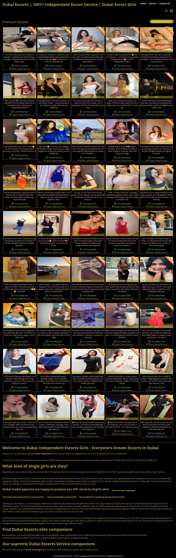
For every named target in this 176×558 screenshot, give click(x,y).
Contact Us (164, 3)
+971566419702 (89, 203)
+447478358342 (21, 155)
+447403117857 (158, 66)
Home (143, 3)
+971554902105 (158, 203)
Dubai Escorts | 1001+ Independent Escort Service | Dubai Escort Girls (69, 4)
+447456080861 (158, 112)
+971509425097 (124, 295)
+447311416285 (21, 66)
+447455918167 (55, 66)
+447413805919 (89, 66)
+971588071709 (158, 341)
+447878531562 (21, 112)
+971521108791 (21, 203)
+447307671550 (124, 66)
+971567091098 (124, 203)
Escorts (152, 3)
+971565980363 (55, 203)
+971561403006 (21, 249)
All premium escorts (161, 21)
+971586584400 (55, 249)
